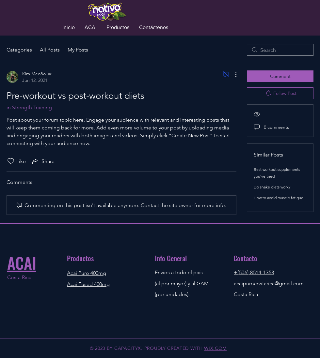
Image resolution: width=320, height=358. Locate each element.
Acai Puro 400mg (86, 273)
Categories (19, 50)
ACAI (21, 262)
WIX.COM (215, 348)
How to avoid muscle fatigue (278, 197)
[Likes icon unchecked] (11, 161)
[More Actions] (232, 74)
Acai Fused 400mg (88, 284)
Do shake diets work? (272, 187)
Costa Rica (19, 277)
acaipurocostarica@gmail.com (269, 283)
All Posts (50, 50)
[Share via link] (43, 161)
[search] (280, 50)
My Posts (78, 50)
